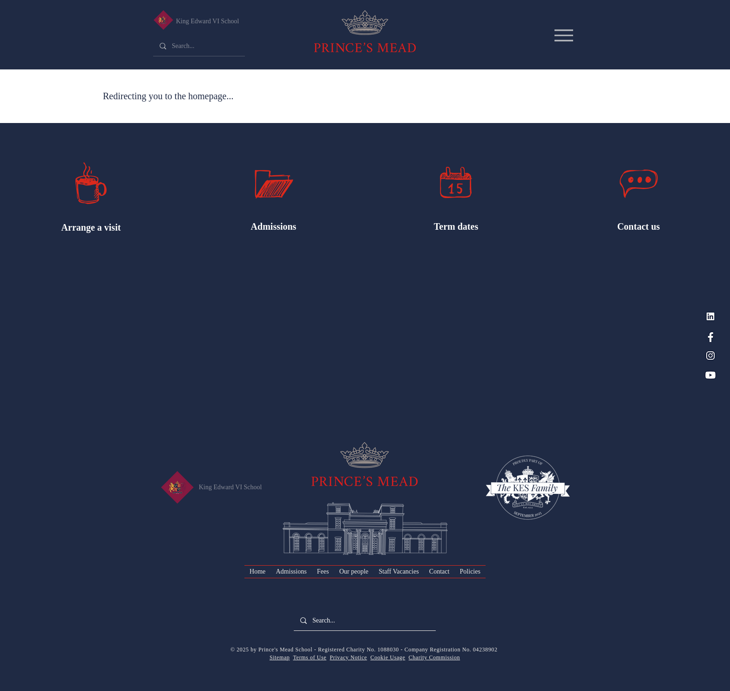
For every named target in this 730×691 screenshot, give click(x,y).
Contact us (638, 226)
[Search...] (198, 46)
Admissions (274, 226)
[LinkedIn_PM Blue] (710, 316)
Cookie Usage (388, 657)
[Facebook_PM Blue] (710, 336)
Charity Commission (434, 657)
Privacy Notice (348, 657)
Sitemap (280, 657)
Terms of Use (309, 657)
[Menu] (563, 35)
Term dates (456, 226)
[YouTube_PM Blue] (710, 375)
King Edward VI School (207, 21)
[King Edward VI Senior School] (163, 20)
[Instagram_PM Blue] (710, 355)
